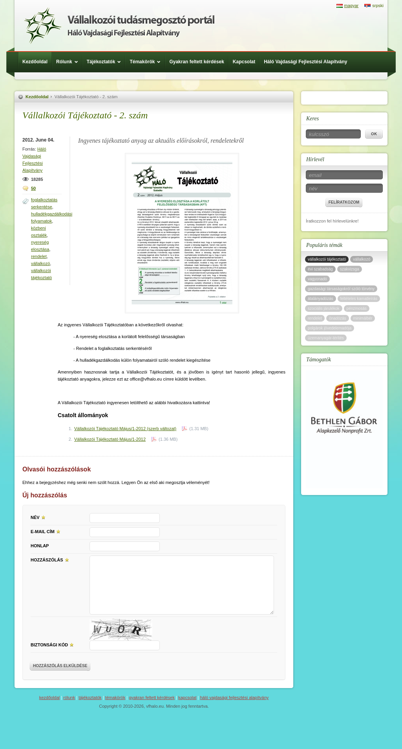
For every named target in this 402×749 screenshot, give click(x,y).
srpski (378, 5)
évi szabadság (320, 269)
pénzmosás (357, 308)
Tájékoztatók (106, 61)
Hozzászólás (51, 559)
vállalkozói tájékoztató (327, 259)
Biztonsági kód (53, 644)
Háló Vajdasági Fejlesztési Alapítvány (305, 61)
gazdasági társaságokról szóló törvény (341, 289)
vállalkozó (40, 263)
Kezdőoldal (35, 61)
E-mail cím (46, 531)
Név (39, 517)
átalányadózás (320, 298)
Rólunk (69, 61)
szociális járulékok (324, 308)
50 (33, 188)
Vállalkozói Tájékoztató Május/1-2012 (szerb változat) (125, 428)
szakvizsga (349, 269)
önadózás (337, 318)
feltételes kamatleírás (359, 298)
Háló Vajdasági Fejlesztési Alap (119, 25)
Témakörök (147, 61)
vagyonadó (317, 279)
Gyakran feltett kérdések (196, 61)
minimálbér (363, 318)
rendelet (39, 256)
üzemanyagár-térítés (326, 338)
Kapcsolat (244, 61)
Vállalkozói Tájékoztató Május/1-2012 (110, 439)
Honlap (40, 545)
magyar (351, 5)
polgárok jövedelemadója (329, 328)
